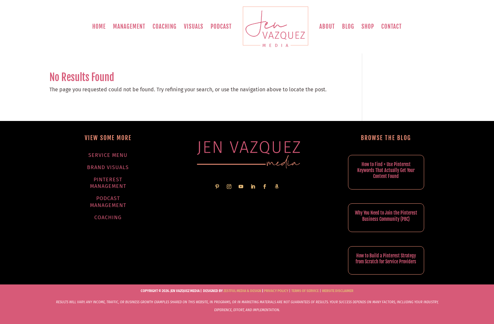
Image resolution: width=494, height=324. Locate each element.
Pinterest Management (108, 183)
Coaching (165, 26)
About (327, 26)
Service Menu (108, 155)
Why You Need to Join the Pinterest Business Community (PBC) (386, 215)
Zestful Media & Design (242, 291)
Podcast (221, 26)
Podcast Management (108, 201)
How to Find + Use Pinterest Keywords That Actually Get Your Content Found (386, 170)
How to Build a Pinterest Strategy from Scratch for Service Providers (386, 258)
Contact (391, 26)
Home (99, 26)
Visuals (193, 26)
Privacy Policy (276, 291)
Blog (348, 26)
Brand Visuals (108, 167)
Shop (368, 26)
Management (129, 26)
